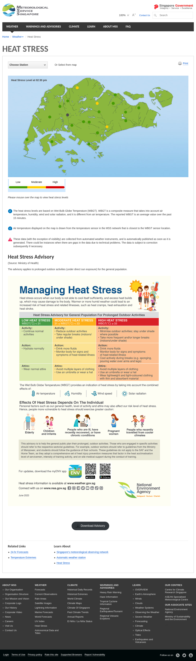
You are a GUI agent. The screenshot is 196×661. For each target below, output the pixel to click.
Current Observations (46, 594)
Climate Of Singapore (78, 607)
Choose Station (28, 64)
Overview (141, 589)
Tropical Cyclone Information (108, 602)
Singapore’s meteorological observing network (82, 552)
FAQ (128, 26)
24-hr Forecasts (19, 552)
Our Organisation (14, 589)
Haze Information (109, 596)
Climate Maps (74, 603)
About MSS (110, 26)
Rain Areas (40, 598)
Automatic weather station (71, 557)
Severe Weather (143, 616)
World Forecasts (43, 616)
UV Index (39, 621)
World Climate (74, 598)
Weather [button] (12, 26)
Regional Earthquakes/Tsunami (111, 610)
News (8, 616)
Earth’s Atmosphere (145, 594)
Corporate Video (13, 612)
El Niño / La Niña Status (79, 621)
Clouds (138, 603)
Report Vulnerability (95, 654)
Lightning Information (46, 607)
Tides (138, 634)
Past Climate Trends (78, 612)
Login (6, 654)
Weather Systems (144, 607)
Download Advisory (93, 525)
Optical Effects (142, 630)
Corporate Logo (13, 603)
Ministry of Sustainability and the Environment (177, 618)
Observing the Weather (147, 612)
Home (5, 36)
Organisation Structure (17, 594)
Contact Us (144, 15)
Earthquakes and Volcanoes (144, 640)
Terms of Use (18, 654)
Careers (9, 621)
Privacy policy (35, 654)
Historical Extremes (77, 594)
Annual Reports (75, 616)
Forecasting (141, 621)
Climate (74, 26)
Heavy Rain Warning (111, 592)
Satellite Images (43, 603)
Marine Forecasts (44, 612)
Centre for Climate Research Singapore (176, 591)
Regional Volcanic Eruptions (109, 617)
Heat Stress (63, 562)
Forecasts (40, 589)
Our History (11, 607)
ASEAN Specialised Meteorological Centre (176, 598)
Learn (91, 26)
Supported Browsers (71, 654)
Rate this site (51, 654)
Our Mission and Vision (17, 598)
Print (185, 63)
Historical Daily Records (79, 589)
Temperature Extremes (23, 557)
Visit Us (9, 625)
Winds (138, 598)
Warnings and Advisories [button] (43, 26)
